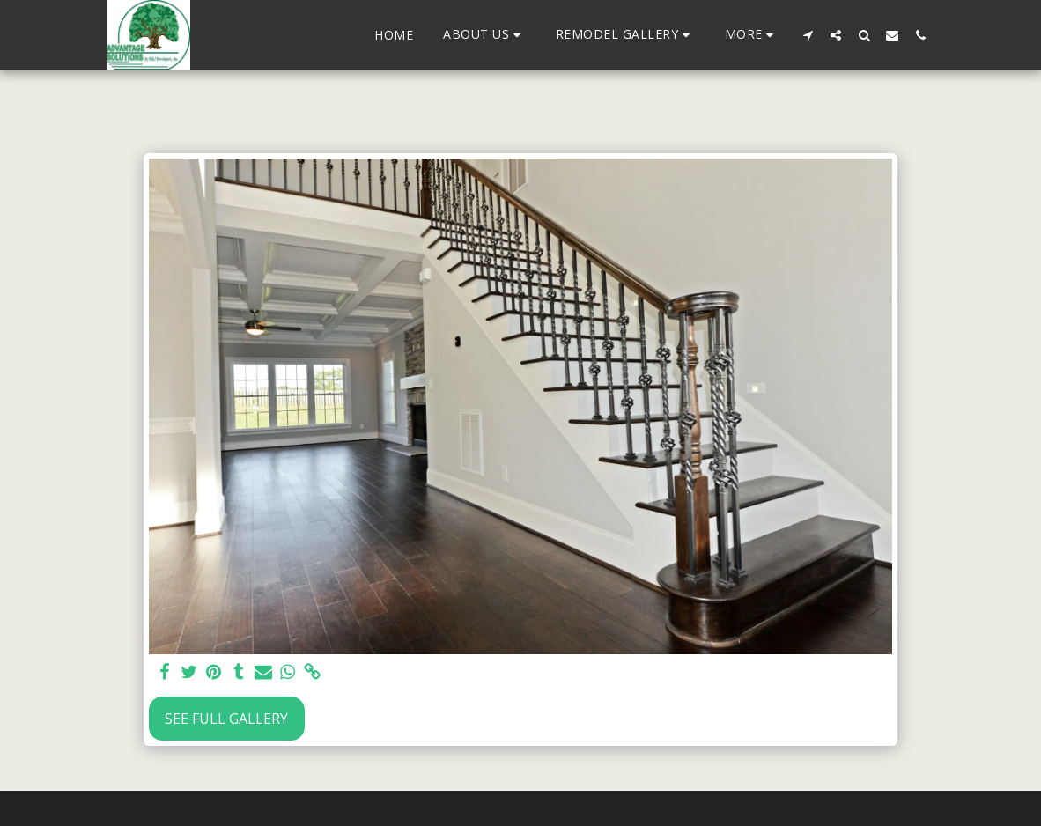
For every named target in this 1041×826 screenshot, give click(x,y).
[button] (484, 34)
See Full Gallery (226, 718)
